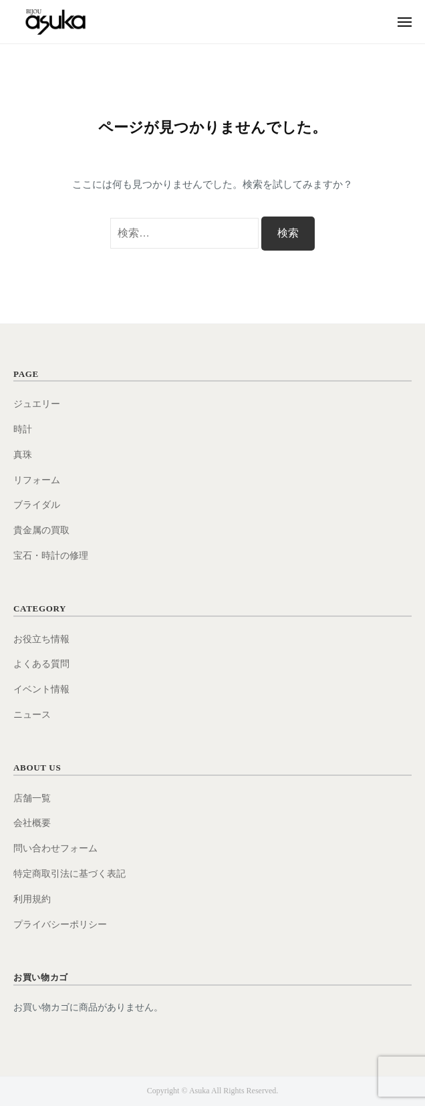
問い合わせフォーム (55, 848)
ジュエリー (36, 404)
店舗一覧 (32, 798)
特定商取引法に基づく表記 (69, 874)
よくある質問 (41, 664)
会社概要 (32, 823)
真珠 (22, 455)
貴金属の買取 (41, 530)
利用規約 (32, 899)
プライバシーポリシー (60, 925)
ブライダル (36, 505)
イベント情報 (41, 689)
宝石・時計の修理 (50, 556)
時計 (22, 429)
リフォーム (36, 480)
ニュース (32, 715)
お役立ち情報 (41, 639)
